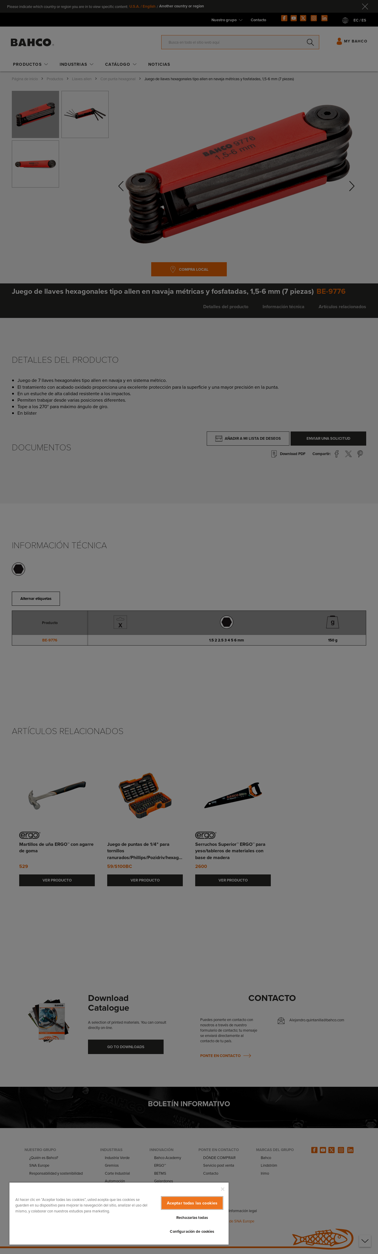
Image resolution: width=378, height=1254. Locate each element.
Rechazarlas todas (192, 1217)
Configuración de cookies (192, 1231)
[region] (119, 1213)
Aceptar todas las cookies (192, 1203)
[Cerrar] (222, 1189)
